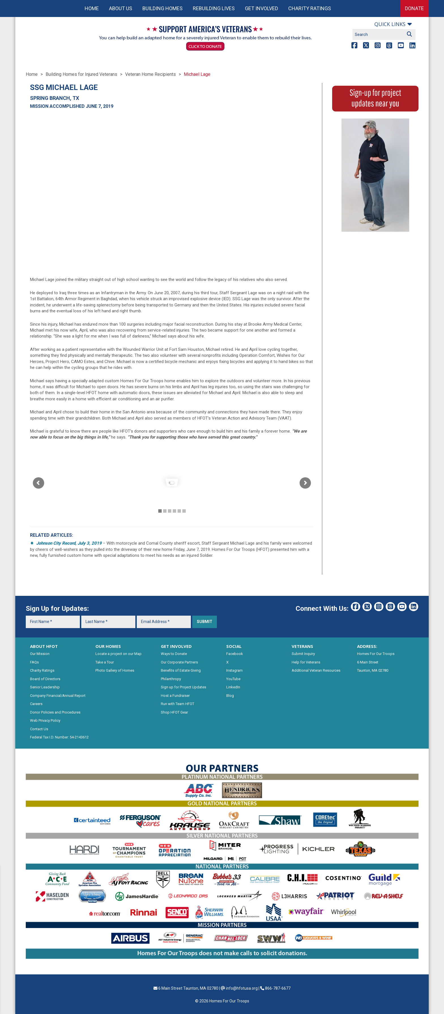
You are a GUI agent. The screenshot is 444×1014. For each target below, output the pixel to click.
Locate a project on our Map (118, 654)
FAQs (34, 662)
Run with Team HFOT (177, 704)
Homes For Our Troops (375, 654)
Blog (230, 695)
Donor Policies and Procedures (55, 712)
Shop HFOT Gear (174, 712)
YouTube (233, 679)
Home (92, 8)
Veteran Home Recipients (150, 74)
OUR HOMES (108, 646)
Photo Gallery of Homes (114, 670)
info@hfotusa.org (242, 988)
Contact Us (39, 729)
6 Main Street (367, 662)
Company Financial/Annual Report (58, 695)
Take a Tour (104, 662)
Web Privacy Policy (45, 720)
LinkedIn (233, 687)
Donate (414, 8)
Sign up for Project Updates (183, 687)
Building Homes (162, 8)
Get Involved (261, 8)
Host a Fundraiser (175, 695)
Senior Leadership (45, 687)
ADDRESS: (367, 646)
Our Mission (40, 654)
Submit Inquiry (303, 654)
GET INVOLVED (176, 646)
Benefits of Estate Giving (181, 670)
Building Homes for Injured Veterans (81, 74)
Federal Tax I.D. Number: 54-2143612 (59, 737)
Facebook (234, 654)
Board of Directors (45, 679)
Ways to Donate (174, 654)
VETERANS (302, 646)
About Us (120, 8)
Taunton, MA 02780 (372, 670)
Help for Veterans (306, 662)
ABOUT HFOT (44, 646)
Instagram (234, 670)
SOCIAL (234, 646)
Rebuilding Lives (214, 8)
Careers (36, 704)
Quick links (389, 24)
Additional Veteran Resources (316, 670)
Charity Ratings (309, 8)
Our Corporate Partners (179, 662)
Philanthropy (171, 679)
